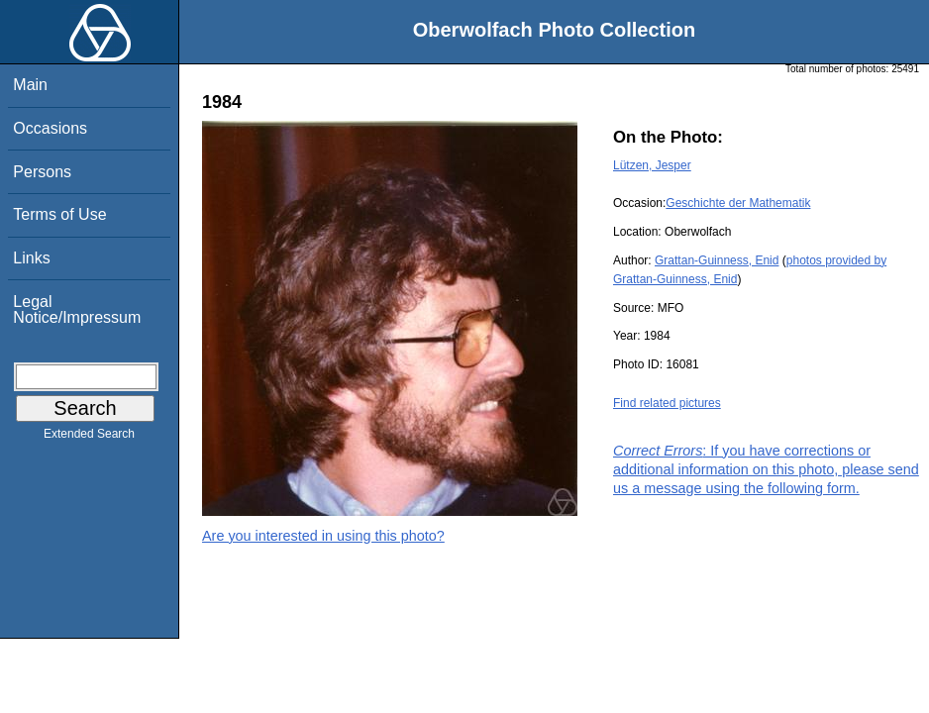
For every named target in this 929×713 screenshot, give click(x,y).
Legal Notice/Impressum (77, 309)
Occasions (50, 128)
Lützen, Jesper (652, 165)
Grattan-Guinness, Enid (716, 260)
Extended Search (89, 438)
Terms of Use (59, 214)
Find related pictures (667, 403)
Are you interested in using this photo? (323, 536)
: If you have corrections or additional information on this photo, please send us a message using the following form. (766, 469)
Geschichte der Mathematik (738, 203)
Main (30, 84)
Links (31, 258)
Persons (42, 171)
